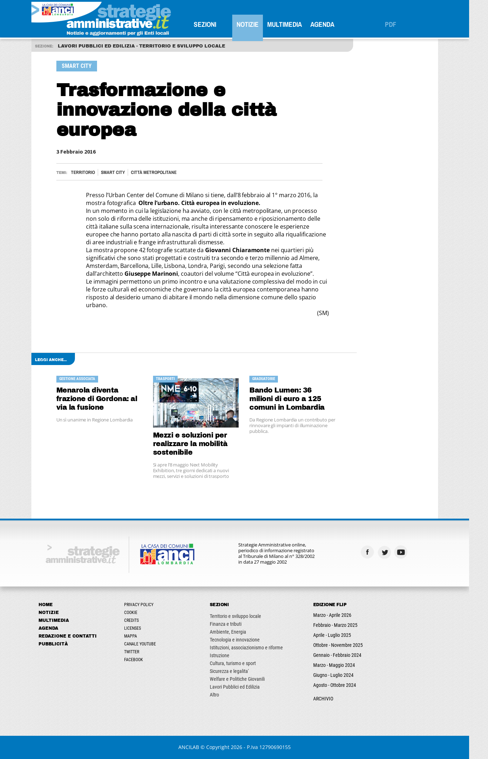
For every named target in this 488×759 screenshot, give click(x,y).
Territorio (92, 172)
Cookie (140, 612)
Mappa (139, 636)
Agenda (332, 24)
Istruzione (229, 655)
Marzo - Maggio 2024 (343, 665)
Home (55, 605)
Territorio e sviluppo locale (244, 616)
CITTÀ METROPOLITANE (163, 172)
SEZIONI (214, 24)
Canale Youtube (149, 644)
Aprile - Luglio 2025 (341, 635)
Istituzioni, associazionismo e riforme (255, 647)
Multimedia (293, 24)
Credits (140, 620)
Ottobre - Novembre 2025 (347, 645)
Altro (223, 695)
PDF (400, 24)
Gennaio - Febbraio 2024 (346, 655)
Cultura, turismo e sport (242, 663)
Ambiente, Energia (237, 632)
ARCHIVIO (332, 698)
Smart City (122, 172)
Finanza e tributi (235, 624)
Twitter (140, 652)
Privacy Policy (148, 605)
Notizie (257, 24)
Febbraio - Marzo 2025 (344, 625)
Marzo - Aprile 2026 (341, 615)
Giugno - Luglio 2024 (342, 675)
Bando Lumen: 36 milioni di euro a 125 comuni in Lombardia (296, 398)
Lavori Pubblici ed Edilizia (244, 687)
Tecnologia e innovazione (244, 640)
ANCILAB (198, 747)
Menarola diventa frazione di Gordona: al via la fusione (106, 398)
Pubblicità (62, 644)
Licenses (141, 628)
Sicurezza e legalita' (238, 671)
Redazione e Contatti (77, 636)
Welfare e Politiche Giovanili (246, 679)
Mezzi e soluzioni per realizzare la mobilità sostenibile (199, 443)
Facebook (142, 660)
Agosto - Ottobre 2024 (343, 685)
